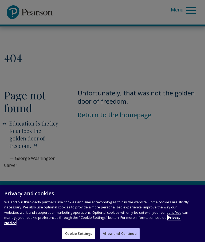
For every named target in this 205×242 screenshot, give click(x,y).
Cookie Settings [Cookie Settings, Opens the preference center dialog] (78, 233)
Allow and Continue (119, 233)
